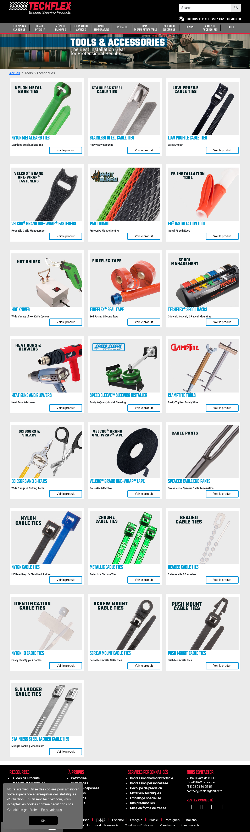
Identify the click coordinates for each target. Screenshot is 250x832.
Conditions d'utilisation (139, 825)
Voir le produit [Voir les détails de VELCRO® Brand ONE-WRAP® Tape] (144, 493)
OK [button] (43, 820)
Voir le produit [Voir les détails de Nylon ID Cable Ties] (66, 665)
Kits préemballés (142, 803)
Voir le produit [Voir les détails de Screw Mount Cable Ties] (144, 665)
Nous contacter (191, 825)
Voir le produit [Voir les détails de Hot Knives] (66, 322)
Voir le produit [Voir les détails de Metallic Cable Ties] (144, 579)
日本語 (101, 820)
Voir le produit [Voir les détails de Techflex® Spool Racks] (222, 322)
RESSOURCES (19, 772)
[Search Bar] (205, 8)
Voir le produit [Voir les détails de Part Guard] (144, 236)
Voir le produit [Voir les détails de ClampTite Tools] (222, 408)
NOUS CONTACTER (200, 772)
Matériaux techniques (145, 793)
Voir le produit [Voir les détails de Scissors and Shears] (66, 493)
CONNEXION (234, 19)
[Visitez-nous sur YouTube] (202, 808)
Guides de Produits (26, 778)
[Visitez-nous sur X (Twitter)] (223, 808)
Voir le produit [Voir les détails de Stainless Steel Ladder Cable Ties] (66, 751)
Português (172, 820)
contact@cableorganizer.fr (204, 791)
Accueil (14, 73)
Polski (153, 820)
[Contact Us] (181, 19)
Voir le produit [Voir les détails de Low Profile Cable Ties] (222, 150)
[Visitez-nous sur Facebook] (191, 808)
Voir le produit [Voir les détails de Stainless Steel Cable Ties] (144, 150)
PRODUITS (192, 19)
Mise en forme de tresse (148, 808)
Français (136, 820)
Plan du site (167, 825)
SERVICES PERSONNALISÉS (148, 772)
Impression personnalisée (149, 783)
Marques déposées (85, 788)
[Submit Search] (236, 8)
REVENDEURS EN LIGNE (212, 19)
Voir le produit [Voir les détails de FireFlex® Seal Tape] (144, 322)
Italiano (191, 820)
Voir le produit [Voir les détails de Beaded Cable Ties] (222, 579)
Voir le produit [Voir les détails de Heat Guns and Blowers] (66, 408)
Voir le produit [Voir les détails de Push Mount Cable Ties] (222, 665)
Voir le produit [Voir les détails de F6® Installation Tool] (222, 236)
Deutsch (83, 820)
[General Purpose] (241, 27)
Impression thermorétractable (151, 778)
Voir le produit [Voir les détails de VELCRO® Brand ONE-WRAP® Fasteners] (66, 236)
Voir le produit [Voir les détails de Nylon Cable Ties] (66, 579)
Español (118, 820)
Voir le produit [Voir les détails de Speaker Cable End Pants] (222, 493)
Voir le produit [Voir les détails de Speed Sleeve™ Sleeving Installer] (144, 408)
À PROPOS (76, 772)
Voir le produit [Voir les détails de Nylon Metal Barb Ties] (66, 150)
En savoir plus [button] (51, 810)
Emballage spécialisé (145, 798)
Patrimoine (79, 778)
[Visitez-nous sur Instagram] (212, 808)
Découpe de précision (146, 788)
